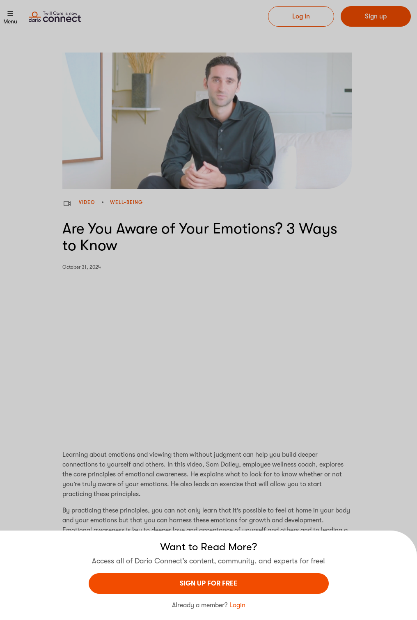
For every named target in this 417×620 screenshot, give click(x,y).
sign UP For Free (208, 583)
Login (237, 605)
